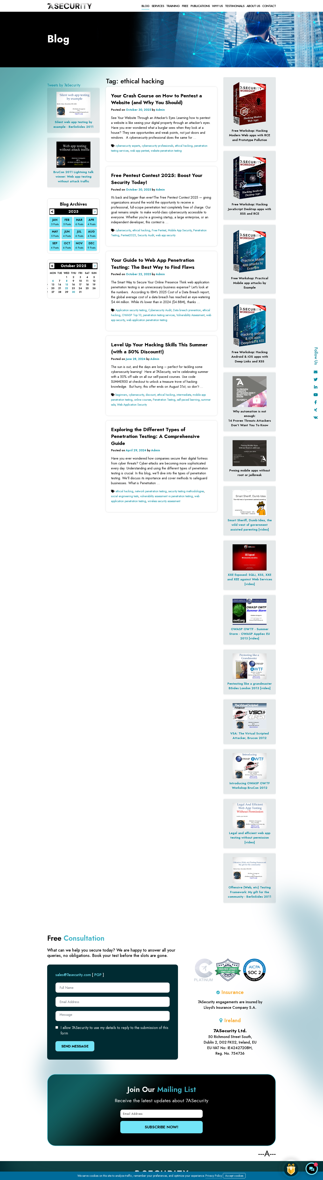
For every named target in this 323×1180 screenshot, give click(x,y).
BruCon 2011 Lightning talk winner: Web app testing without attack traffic (73, 177)
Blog (145, 6)
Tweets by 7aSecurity (63, 85)
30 (73, 292)
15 (66, 284)
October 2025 (73, 266)
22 (66, 288)
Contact (269, 6)
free (185, 6)
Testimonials (234, 6)
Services (158, 6)
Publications (200, 6)
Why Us (217, 6)
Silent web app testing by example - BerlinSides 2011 (73, 124)
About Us (253, 6)
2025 (73, 211)
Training (173, 6)
